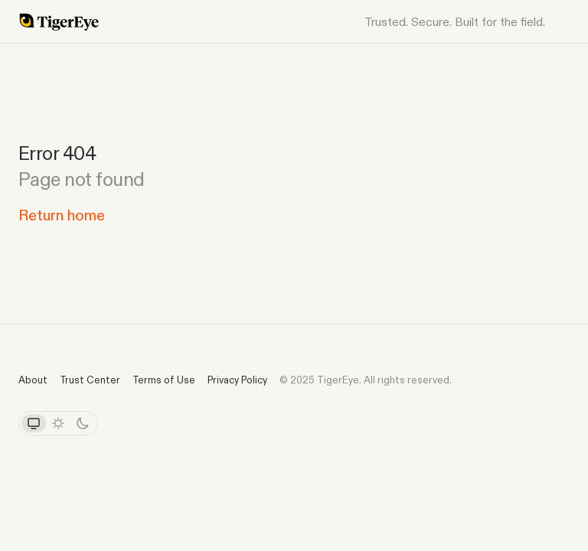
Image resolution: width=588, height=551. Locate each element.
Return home (61, 215)
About (32, 379)
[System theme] (33, 423)
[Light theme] (58, 423)
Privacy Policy (237, 379)
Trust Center (90, 379)
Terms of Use (163, 379)
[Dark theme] (82, 423)
